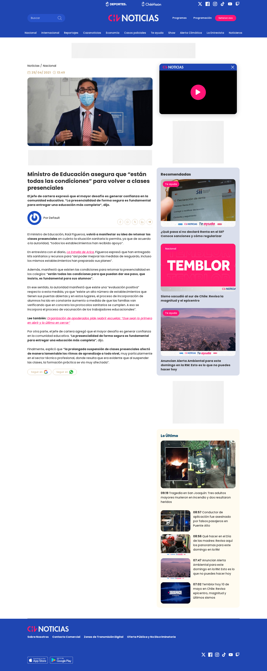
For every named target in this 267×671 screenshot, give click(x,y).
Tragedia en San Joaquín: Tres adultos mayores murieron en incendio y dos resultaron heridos (196, 497)
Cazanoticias (92, 33)
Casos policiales (135, 33)
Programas (179, 18)
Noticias (33, 66)
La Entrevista (215, 33)
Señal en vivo (225, 18)
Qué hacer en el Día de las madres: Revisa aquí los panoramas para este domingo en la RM (213, 542)
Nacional (31, 33)
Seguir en (39, 372)
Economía (112, 33)
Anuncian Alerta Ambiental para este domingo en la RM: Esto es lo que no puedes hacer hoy (195, 365)
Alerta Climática (191, 33)
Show (171, 33)
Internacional (50, 33)
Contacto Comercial (66, 637)
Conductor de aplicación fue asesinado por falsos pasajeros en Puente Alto (212, 518)
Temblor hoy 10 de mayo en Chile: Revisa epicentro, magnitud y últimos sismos (211, 590)
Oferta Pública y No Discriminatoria (151, 637)
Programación (202, 18)
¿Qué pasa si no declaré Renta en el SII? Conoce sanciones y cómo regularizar (192, 234)
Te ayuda (157, 33)
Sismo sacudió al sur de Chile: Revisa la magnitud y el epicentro (192, 298)
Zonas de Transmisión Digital (103, 637)
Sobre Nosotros (38, 637)
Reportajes (71, 33)
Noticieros (235, 33)
